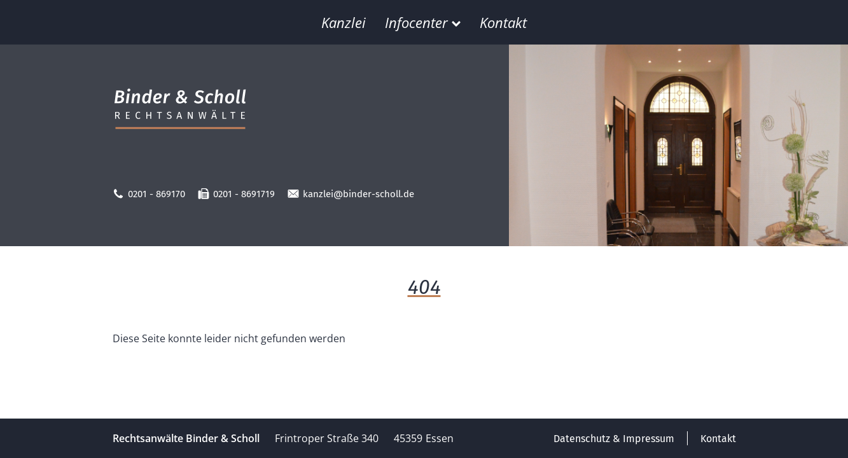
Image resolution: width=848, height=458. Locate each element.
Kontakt (503, 22)
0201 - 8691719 (236, 194)
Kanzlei (343, 22)
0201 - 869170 (149, 194)
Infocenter (423, 22)
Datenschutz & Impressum (613, 439)
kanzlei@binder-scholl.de (351, 194)
